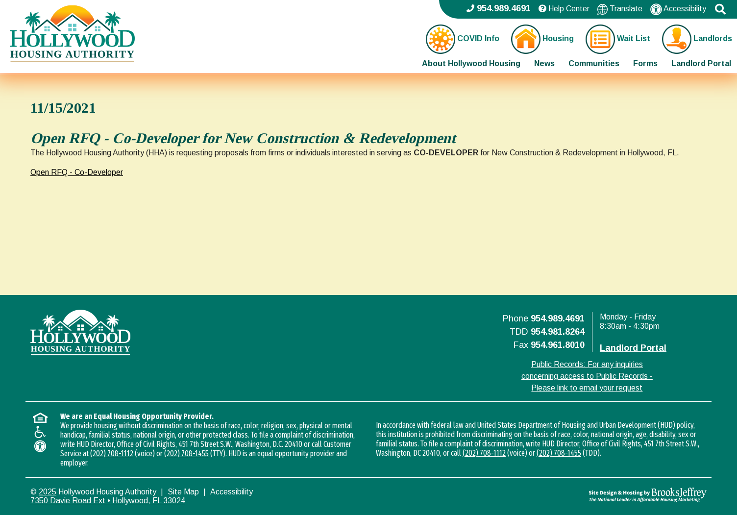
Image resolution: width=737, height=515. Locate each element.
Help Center (564, 8)
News (544, 63)
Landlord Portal (701, 63)
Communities (593, 63)
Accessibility (678, 9)
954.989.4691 (558, 318)
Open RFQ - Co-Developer (76, 172)
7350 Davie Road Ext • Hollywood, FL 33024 (107, 500)
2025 (47, 492)
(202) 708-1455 (186, 453)
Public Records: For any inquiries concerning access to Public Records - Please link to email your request (587, 376)
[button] (720, 9)
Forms (645, 63)
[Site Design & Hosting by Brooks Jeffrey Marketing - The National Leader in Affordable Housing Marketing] (622, 495)
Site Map (183, 492)
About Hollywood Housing (471, 63)
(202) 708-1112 (111, 453)
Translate (619, 9)
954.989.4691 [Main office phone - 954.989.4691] (499, 8)
